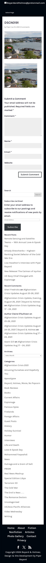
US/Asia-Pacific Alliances (17, 507)
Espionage (9, 402)
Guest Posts (10, 421)
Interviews (9, 440)
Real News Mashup (14, 473)
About (21, 528)
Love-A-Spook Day (13, 450)
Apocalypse (10, 378)
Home (11, 528)
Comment (10, 116)
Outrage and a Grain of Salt (18, 464)
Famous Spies (11, 407)
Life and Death (11, 445)
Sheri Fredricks (12, 289)
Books (7, 393)
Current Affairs (12, 397)
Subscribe (13, 227)
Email (8, 152)
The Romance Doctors (15, 497)
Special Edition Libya (15, 478)
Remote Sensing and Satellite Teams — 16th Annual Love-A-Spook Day (22, 242)
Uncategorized (11, 502)
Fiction (32, 528)
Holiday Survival (12, 431)
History (8, 426)
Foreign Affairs (11, 416)
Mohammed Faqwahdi (15, 454)
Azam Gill (9, 342)
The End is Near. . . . (14, 492)
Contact (31, 536)
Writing (8, 516)
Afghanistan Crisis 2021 (16, 365)
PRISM (7, 469)
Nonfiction (15, 532)
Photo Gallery (15, 536)
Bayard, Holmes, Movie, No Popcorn (22, 383)
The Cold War (11, 488)
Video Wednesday (13, 511)
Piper (8, 27)
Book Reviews (11, 388)
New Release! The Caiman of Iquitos (22, 271)
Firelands (9, 412)
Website (8, 163)
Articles (29, 532)
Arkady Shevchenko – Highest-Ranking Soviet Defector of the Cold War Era (22, 254)
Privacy (21, 540)
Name (8, 141)
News (7, 459)
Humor (7, 435)
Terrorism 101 (11, 483)
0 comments (25, 27)
